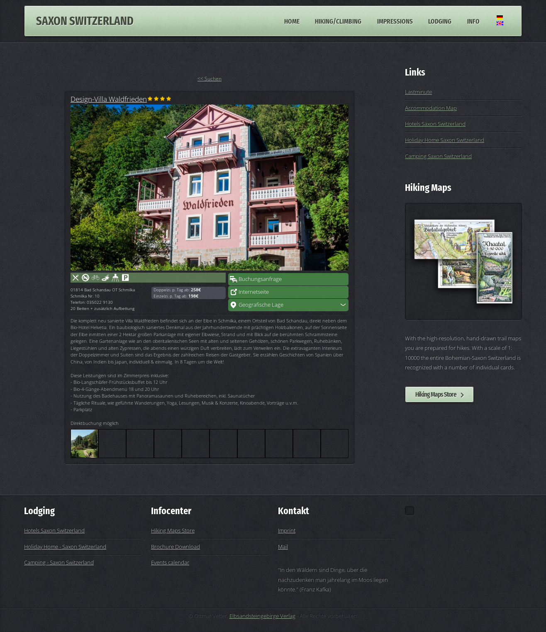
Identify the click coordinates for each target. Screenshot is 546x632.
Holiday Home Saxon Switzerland (444, 140)
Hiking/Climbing (338, 21)
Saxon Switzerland (85, 21)
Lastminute (418, 91)
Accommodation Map (431, 108)
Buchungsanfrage (260, 279)
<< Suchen (209, 78)
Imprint (286, 530)
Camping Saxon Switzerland (438, 156)
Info (473, 21)
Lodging (439, 21)
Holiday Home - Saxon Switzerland (65, 546)
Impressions (395, 21)
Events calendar (170, 562)
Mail (283, 546)
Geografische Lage (261, 304)
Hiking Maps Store (435, 394)
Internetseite (254, 291)
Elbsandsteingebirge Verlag (262, 616)
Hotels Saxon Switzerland (435, 123)
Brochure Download (175, 546)
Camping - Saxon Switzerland (59, 562)
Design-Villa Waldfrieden (109, 99)
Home (292, 21)
